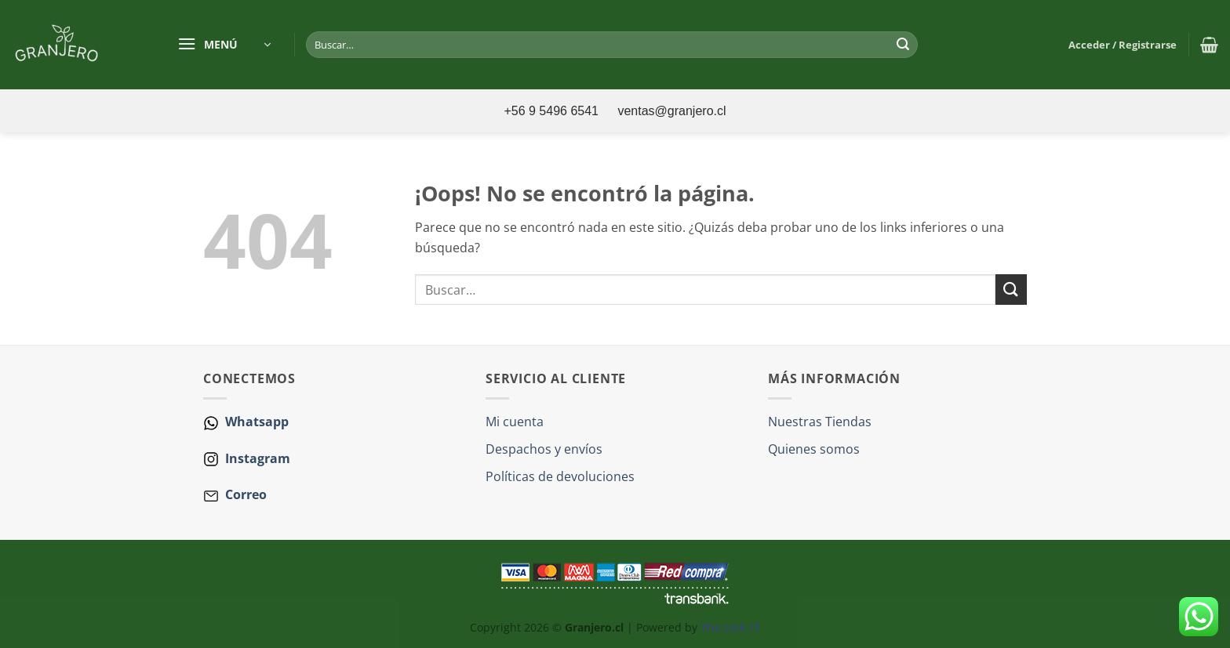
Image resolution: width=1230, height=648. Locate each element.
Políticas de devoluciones (560, 476)
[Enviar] (903, 44)
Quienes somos (814, 449)
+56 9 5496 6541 (553, 111)
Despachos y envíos (544, 449)
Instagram (256, 458)
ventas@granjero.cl (671, 111)
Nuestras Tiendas (820, 421)
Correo (246, 494)
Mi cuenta (515, 421)
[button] (224, 44)
